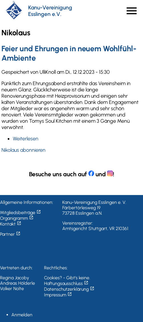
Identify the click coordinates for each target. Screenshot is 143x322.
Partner (10, 234)
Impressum (58, 295)
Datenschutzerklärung (69, 289)
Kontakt (10, 224)
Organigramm (17, 218)
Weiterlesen (25, 139)
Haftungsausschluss (66, 283)
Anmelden (21, 314)
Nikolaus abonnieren (23, 150)
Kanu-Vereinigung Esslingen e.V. (50, 10)
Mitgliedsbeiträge (20, 212)
